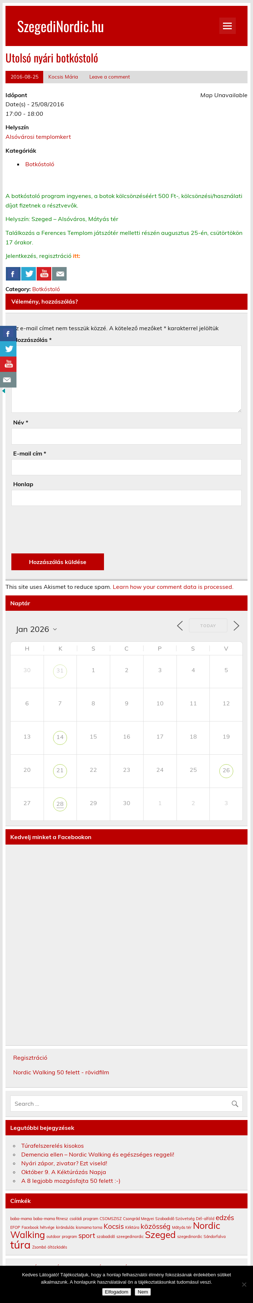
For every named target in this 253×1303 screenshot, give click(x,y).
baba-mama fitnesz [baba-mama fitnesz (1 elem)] (50, 1218)
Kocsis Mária (63, 76)
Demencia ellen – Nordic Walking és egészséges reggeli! (97, 1154)
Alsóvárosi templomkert (38, 136)
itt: (76, 255)
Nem (143, 1292)
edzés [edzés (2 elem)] (225, 1217)
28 (60, 803)
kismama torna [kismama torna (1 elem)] (89, 1227)
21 (60, 770)
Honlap (23, 484)
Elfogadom (117, 1292)
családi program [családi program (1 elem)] (84, 1218)
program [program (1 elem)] (69, 1236)
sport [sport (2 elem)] (86, 1235)
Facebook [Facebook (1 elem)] (30, 1227)
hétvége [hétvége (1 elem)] (47, 1227)
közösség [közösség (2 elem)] (156, 1226)
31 (60, 670)
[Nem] (244, 1284)
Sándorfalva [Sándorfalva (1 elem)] (215, 1236)
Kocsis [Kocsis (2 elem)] (114, 1226)
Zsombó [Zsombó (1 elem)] (39, 1247)
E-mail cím (29, 453)
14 (60, 736)
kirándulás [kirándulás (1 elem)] (65, 1227)
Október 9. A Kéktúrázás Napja (63, 1172)
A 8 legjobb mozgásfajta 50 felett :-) (70, 1180)
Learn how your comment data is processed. (173, 586)
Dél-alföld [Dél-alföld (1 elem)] (205, 1218)
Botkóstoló (39, 164)
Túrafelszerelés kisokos (52, 1145)
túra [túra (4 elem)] (20, 1244)
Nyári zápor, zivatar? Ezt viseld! (64, 1163)
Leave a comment (109, 76)
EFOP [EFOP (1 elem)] (15, 1227)
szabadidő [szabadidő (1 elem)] (106, 1236)
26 (226, 770)
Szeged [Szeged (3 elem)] (160, 1234)
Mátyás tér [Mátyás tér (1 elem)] (181, 1227)
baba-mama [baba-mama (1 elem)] (21, 1218)
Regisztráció (30, 1057)
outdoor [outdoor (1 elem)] (53, 1236)
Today (208, 625)
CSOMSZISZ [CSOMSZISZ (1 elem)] (111, 1218)
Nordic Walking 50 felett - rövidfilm (61, 1072)
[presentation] (67, 529)
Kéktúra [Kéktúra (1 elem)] (132, 1227)
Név (20, 422)
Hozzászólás (32, 340)
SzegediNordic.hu (60, 25)
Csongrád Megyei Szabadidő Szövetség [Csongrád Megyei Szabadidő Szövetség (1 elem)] (158, 1218)
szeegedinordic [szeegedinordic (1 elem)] (130, 1236)
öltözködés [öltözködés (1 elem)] (57, 1247)
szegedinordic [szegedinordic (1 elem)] (189, 1236)
